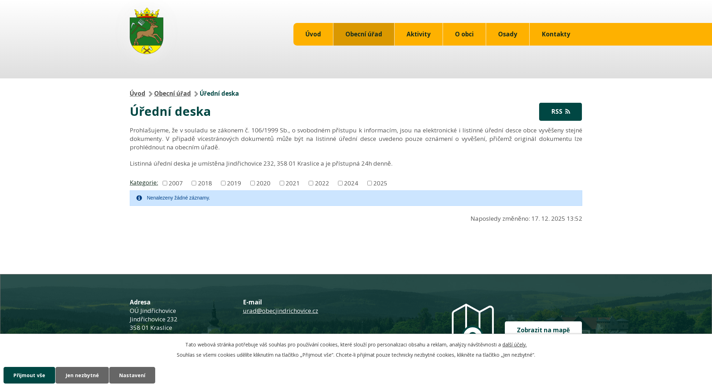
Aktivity (419, 34)
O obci (464, 34)
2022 (322, 183)
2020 (263, 183)
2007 (176, 183)
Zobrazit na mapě (543, 330)
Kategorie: (144, 182)
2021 (293, 183)
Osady (507, 34)
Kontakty (556, 34)
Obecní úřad (363, 34)
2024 (351, 183)
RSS (560, 111)
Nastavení (132, 375)
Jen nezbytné (82, 375)
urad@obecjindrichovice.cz (280, 311)
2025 (380, 183)
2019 (234, 183)
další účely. (514, 344)
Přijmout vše (29, 375)
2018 (205, 183)
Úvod (313, 34)
